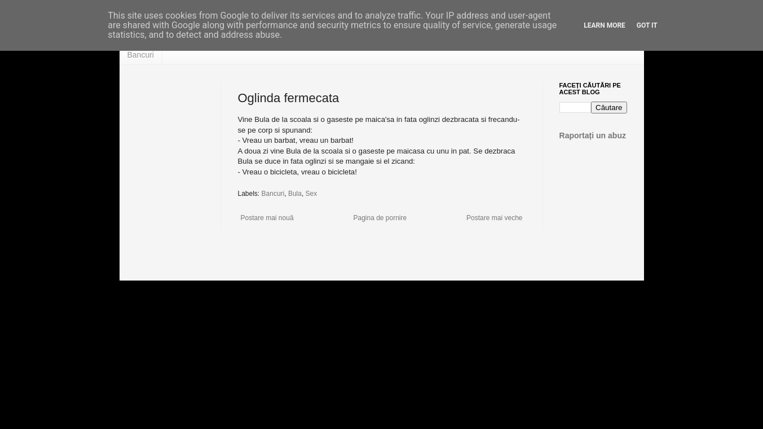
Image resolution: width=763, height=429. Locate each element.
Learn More (604, 25)
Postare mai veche (494, 218)
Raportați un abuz (593, 135)
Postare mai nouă (267, 218)
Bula (295, 194)
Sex (311, 194)
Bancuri (140, 54)
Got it (647, 25)
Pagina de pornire (380, 218)
